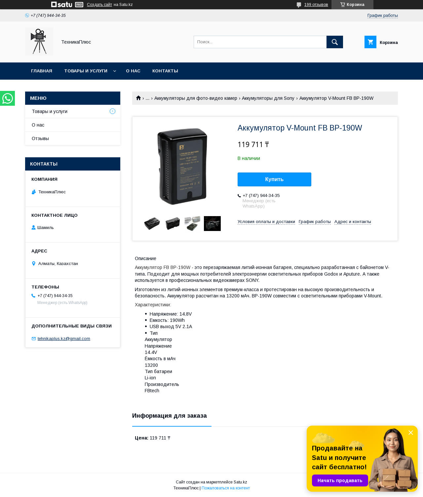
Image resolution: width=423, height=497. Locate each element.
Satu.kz (240, 482)
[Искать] (335, 42)
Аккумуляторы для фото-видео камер (195, 98)
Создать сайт (99, 4)
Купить (274, 179)
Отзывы (40, 138)
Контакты (165, 70)
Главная (41, 70)
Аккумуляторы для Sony (268, 98)
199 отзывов (316, 4)
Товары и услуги (85, 70)
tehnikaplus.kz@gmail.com (64, 338)
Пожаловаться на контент (226, 488)
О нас (133, 70)
